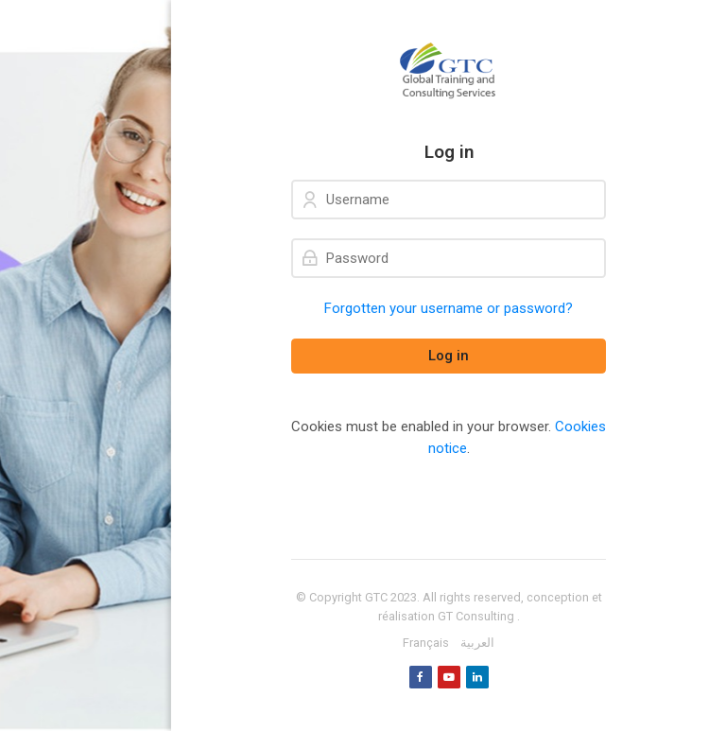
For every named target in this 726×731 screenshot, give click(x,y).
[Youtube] (449, 677)
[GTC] (448, 71)
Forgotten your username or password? (448, 308)
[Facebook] (420, 677)
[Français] (426, 643)
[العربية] (477, 643)
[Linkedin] (477, 677)
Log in (448, 355)
